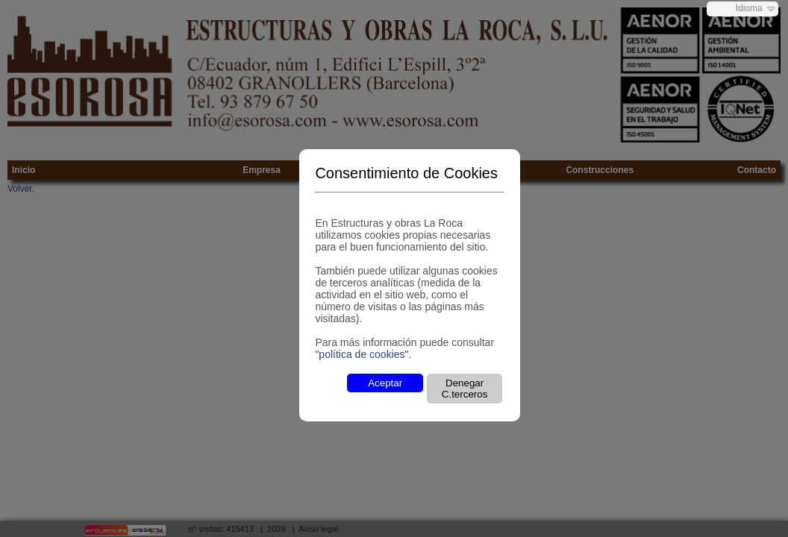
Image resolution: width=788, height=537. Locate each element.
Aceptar (385, 383)
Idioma (749, 8)
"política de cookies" (361, 354)
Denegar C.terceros (464, 388)
